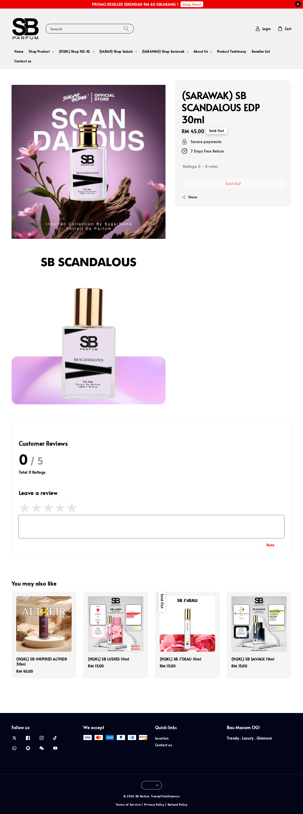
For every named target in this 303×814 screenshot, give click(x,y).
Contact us (22, 61)
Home (18, 51)
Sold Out (233, 183)
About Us (200, 51)
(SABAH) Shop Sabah (116, 51)
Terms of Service (128, 804)
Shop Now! (191, 4)
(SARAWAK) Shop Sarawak (163, 51)
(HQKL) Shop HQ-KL (74, 51)
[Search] (126, 28)
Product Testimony (231, 51)
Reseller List (261, 51)
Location (162, 738)
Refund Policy (177, 804)
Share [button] (189, 197)
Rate (270, 544)
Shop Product (39, 51)
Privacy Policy (154, 804)
